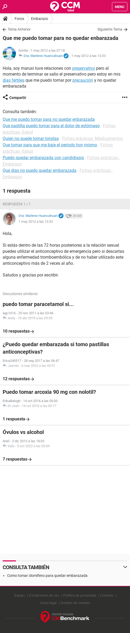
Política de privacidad (79, 595)
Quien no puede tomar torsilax (31, 138)
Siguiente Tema (109, 29)
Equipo (19, 595)
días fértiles (13, 80)
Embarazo (39, 18)
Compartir (17, 98)
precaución (82, 80)
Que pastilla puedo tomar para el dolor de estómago (51, 125)
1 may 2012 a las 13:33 (88, 56)
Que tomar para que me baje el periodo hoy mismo (50, 144)
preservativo (83, 68)
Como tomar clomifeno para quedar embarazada (47, 575)
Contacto (107, 595)
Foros (19, 18)
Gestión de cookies (75, 603)
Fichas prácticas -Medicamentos (92, 138)
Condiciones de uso (44, 595)
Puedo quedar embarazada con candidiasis (43, 157)
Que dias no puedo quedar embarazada (39, 170)
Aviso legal (48, 603)
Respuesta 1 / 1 (17, 204)
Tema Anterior (19, 29)
